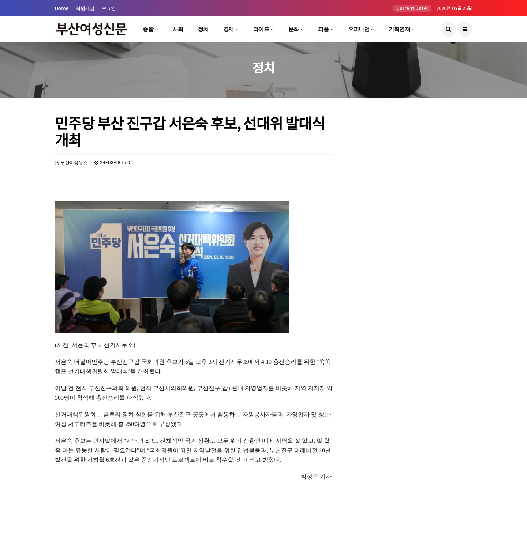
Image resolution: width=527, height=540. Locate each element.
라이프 (261, 29)
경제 (228, 29)
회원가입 (85, 8)
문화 (293, 29)
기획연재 (399, 29)
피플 (323, 29)
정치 (203, 29)
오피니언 (358, 29)
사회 (178, 29)
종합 (148, 29)
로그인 (109, 8)
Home (61, 8)
